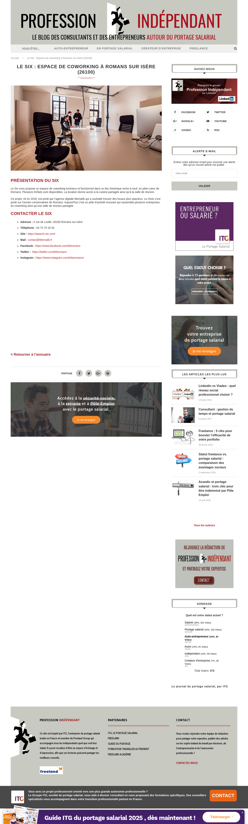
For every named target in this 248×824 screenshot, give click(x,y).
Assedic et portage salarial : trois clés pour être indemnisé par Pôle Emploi (216, 488)
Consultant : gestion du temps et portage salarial (217, 411)
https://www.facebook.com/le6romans (57, 245)
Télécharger (220, 817)
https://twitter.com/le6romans (49, 251)
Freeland (113, 738)
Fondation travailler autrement (128, 749)
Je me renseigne (86, 420)
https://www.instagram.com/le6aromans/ (60, 257)
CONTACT (223, 795)
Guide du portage (119, 743)
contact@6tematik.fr (40, 239)
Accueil (15, 58)
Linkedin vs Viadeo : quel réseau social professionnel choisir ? (217, 390)
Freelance (198, 48)
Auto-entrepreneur (71, 48)
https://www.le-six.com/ (41, 233)
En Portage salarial (115, 48)
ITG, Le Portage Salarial (123, 733)
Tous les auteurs (204, 525)
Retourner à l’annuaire (32, 354)
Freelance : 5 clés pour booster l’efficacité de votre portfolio (215, 435)
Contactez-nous (187, 763)
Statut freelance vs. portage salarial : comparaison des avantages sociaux (213, 461)
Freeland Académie (119, 754)
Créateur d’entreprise (161, 48)
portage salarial (92, 733)
